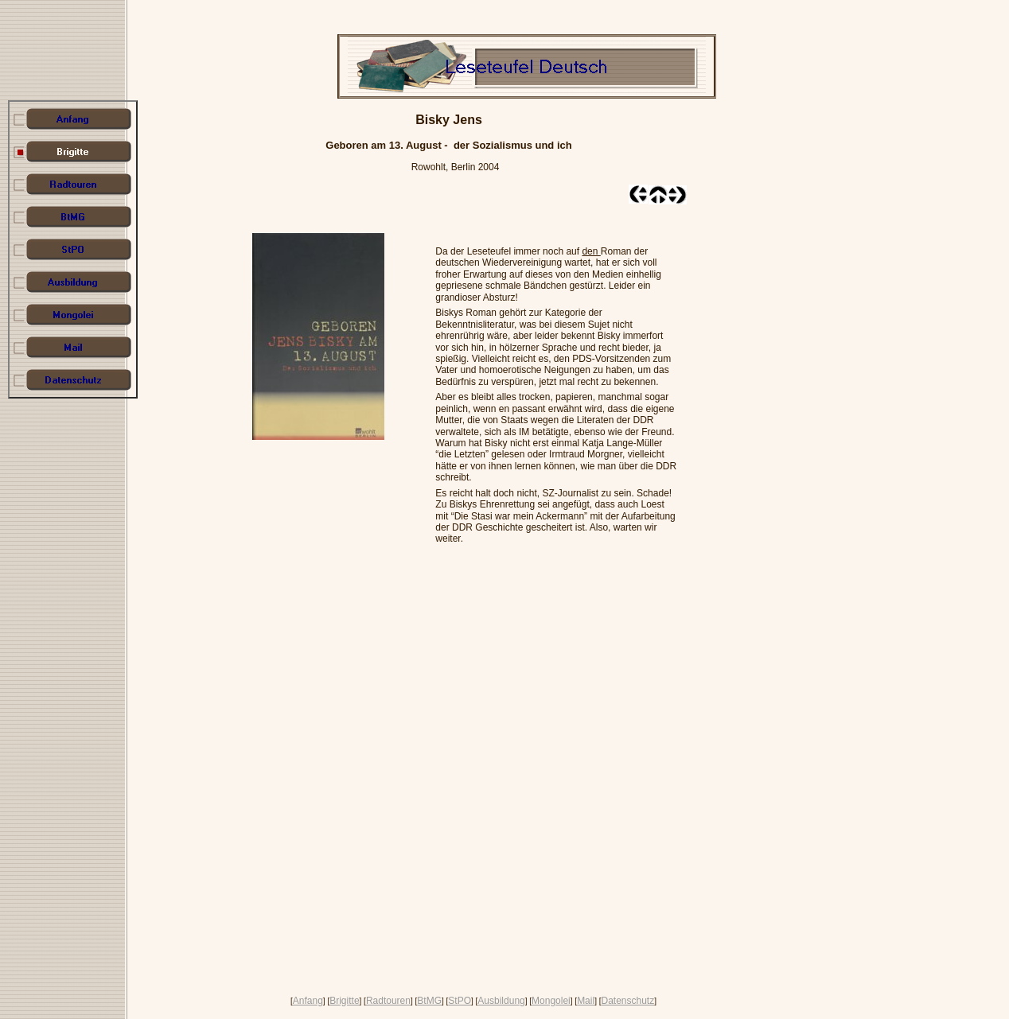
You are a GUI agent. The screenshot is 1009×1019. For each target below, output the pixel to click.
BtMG (429, 1000)
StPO (459, 1000)
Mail (585, 1000)
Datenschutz (627, 1000)
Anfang (308, 1000)
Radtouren (388, 1000)
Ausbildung (500, 1000)
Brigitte (344, 1000)
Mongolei (551, 1000)
